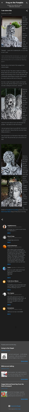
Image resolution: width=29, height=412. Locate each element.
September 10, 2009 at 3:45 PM (14, 237)
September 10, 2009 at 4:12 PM (14, 247)
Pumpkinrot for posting (12, 209)
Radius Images (18, 409)
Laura (9, 267)
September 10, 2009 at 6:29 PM (14, 294)
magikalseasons (11, 225)
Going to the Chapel (7, 348)
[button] (27, 11)
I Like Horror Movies (12, 281)
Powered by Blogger (14, 406)
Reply (9, 233)
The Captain (10, 293)
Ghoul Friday (10, 236)
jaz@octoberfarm (12, 245)
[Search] (27, 3)
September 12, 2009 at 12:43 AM (15, 309)
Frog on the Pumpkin (14, 3)
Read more (24, 361)
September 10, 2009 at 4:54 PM (14, 282)
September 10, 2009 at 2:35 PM (14, 227)
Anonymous (10, 308)
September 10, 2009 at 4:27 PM (18, 267)
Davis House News (6, 211)
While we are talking (7, 366)
